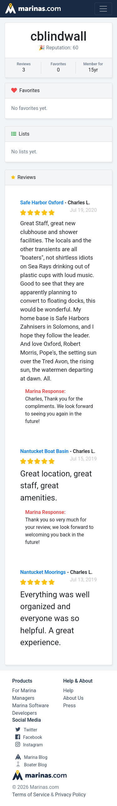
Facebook (27, 737)
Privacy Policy (70, 795)
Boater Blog (29, 764)
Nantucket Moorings (43, 572)
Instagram (27, 744)
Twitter (24, 729)
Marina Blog (29, 757)
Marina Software (30, 706)
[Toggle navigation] (103, 8)
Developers (24, 713)
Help (68, 691)
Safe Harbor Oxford (41, 203)
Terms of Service (31, 795)
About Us (73, 698)
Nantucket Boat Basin (44, 451)
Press (69, 706)
